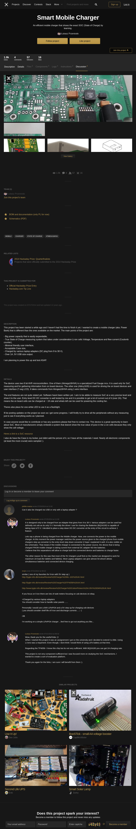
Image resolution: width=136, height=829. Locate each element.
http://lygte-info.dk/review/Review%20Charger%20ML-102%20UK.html (53, 577)
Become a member (45, 816)
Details (21, 67)
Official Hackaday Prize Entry (8, 79)
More (59, 4)
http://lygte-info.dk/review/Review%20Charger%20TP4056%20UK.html (53, 582)
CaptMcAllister (78, 737)
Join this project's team (14, 197)
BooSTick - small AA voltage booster (90, 734)
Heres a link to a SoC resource (18, 434)
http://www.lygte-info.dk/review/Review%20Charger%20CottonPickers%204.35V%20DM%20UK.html (66, 588)
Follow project (52, 41)
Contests (38, 4)
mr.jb (24, 571)
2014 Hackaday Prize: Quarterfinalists (32, 259)
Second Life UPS (15, 789)
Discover (27, 4)
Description (9, 67)
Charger (19, 236)
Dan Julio (11, 737)
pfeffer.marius (27, 506)
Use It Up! (11, 734)
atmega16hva (52, 236)
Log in (126, 4)
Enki (9, 793)
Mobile (8, 236)
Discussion (82, 66)
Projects (16, 4)
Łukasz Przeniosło (68, 33)
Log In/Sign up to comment (17, 501)
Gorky (74, 793)
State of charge (34, 236)
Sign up (114, 4)
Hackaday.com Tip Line (20, 289)
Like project (84, 41)
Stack (48, 4)
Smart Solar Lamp (79, 789)
